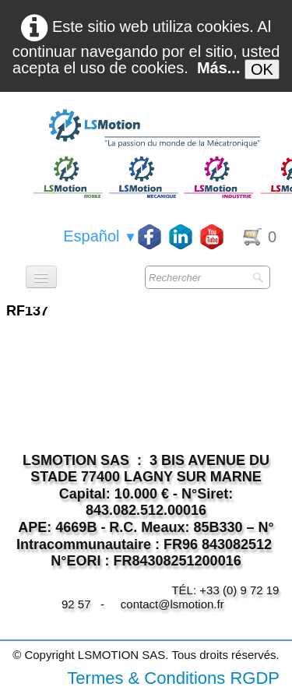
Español (100, 236)
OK (262, 69)
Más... (219, 67)
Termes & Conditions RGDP (173, 678)
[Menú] (41, 277)
